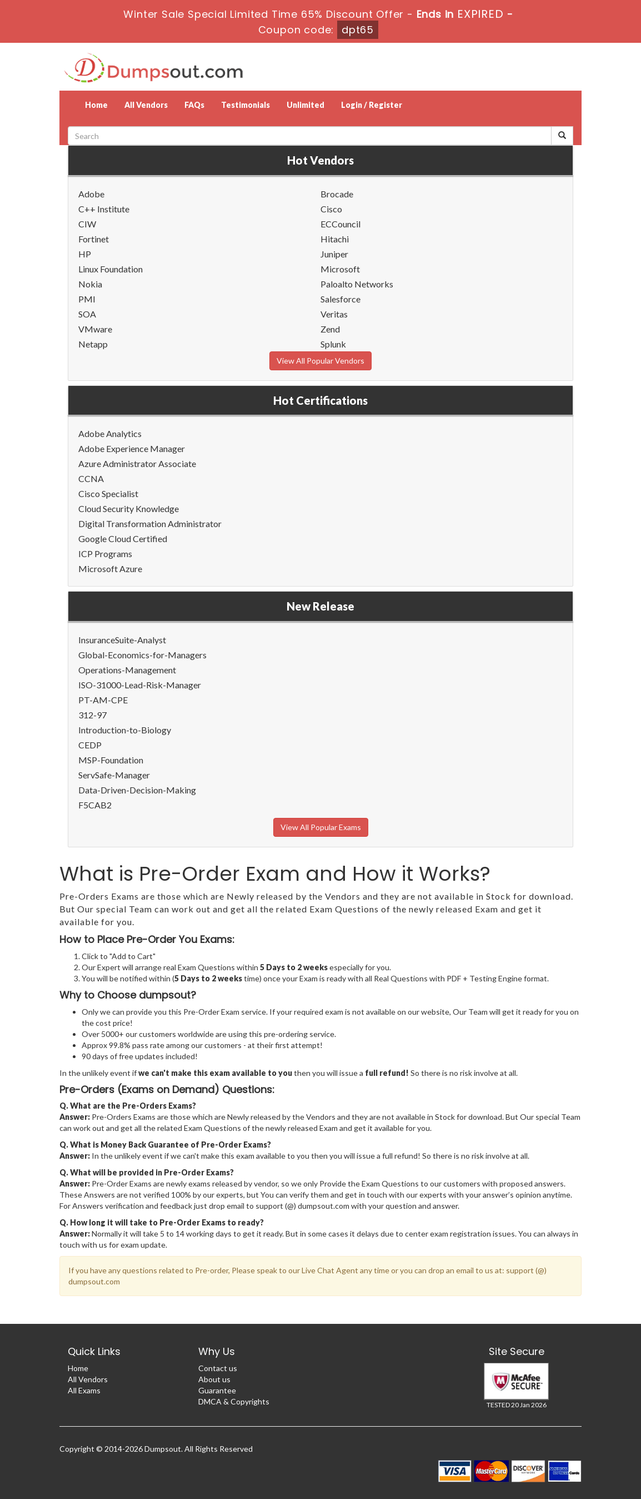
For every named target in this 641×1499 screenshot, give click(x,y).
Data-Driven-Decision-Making (137, 790)
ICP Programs (105, 553)
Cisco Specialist (108, 493)
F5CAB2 (95, 805)
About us (214, 1379)
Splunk (333, 344)
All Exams (84, 1390)
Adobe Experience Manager (131, 448)
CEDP (90, 744)
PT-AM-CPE (103, 699)
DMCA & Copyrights (233, 1401)
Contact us (217, 1368)
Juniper (334, 254)
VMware (95, 329)
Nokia (90, 284)
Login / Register (371, 105)
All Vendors (146, 105)
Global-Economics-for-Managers (142, 654)
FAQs (194, 105)
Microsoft (340, 269)
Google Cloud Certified (122, 538)
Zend (330, 329)
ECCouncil (340, 224)
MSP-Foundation (110, 760)
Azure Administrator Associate (137, 463)
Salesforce (340, 299)
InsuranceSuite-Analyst (122, 639)
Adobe (91, 193)
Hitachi (334, 239)
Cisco (331, 208)
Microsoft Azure (110, 568)
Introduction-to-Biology (124, 729)
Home (96, 105)
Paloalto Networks (356, 284)
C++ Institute (103, 208)
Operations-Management (127, 669)
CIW (87, 224)
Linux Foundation (110, 269)
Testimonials (245, 105)
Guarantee (217, 1390)
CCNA (91, 478)
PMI (87, 299)
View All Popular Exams (321, 827)
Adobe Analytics (110, 433)
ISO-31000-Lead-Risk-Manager (139, 684)
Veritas (334, 314)
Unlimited (305, 105)
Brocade (336, 193)
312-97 (92, 714)
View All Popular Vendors (320, 360)
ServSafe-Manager (114, 775)
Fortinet (93, 239)
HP (84, 254)
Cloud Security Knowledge (128, 508)
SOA (87, 314)
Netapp (93, 344)
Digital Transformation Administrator (150, 523)
